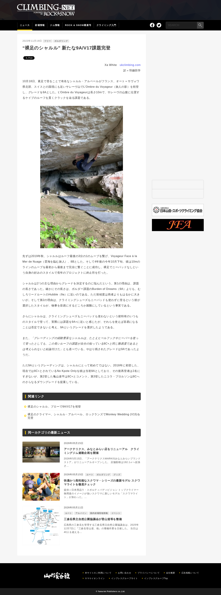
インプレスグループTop (156, 578)
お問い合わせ (124, 573)
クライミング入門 (106, 25)
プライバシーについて (149, 573)
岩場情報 (40, 25)
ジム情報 (55, 25)
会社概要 (170, 573)
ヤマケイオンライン (95, 578)
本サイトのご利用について (98, 573)
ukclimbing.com (130, 64)
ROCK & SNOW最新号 (78, 25)
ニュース (25, 25)
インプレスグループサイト (124, 578)
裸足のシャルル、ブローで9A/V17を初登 (54, 406)
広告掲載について (190, 573)
